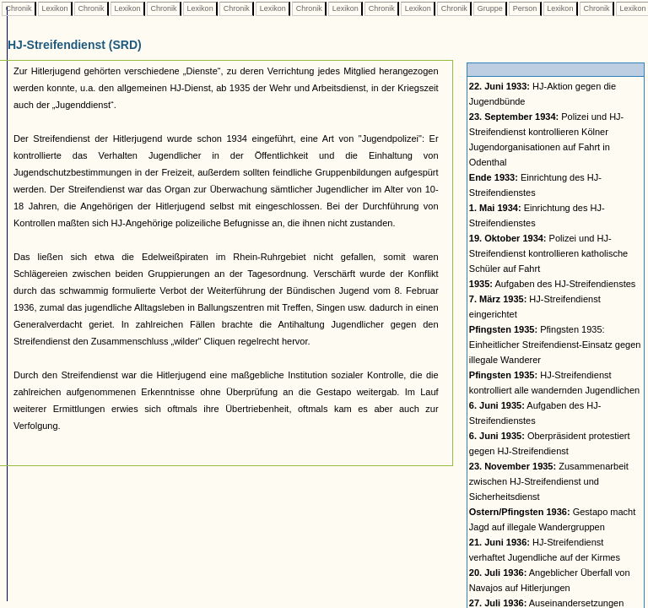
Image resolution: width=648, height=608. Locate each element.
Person (524, 8)
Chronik (18, 8)
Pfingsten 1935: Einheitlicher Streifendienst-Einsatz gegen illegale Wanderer (555, 344)
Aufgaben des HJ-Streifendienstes (552, 284)
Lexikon (55, 8)
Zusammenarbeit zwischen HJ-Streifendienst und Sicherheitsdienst (549, 481)
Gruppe (490, 8)
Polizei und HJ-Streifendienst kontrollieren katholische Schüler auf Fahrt (548, 253)
